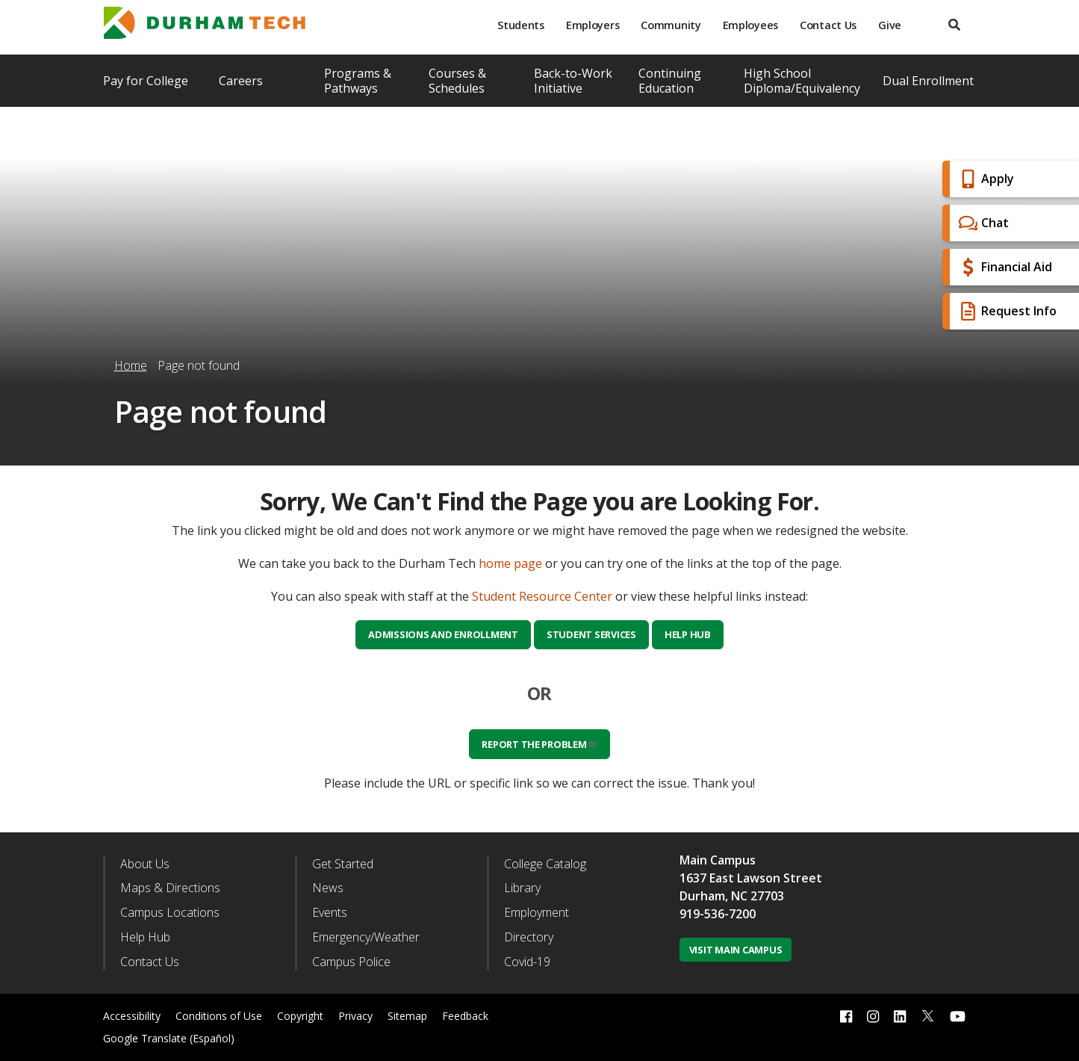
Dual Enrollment (928, 80)
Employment (536, 912)
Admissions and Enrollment (443, 634)
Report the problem (539, 744)
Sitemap (407, 1016)
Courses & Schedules (457, 80)
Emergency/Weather (366, 937)
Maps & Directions (170, 887)
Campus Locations (170, 912)
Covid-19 (527, 961)
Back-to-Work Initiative (573, 80)
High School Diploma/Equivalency (802, 80)
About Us (145, 864)
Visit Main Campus (736, 949)
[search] (954, 25)
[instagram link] (872, 1016)
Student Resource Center (542, 596)
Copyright (300, 1016)
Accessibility (132, 1016)
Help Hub (688, 634)
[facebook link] (846, 1016)
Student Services (591, 634)
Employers (592, 25)
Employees (750, 25)
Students (520, 25)
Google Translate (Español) (168, 1038)
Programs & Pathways (357, 80)
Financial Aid (1003, 267)
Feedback (465, 1016)
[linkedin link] (899, 1016)
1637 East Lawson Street (751, 878)
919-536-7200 (718, 914)
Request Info (1006, 311)
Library (522, 887)
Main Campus (718, 860)
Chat (982, 223)
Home (130, 365)
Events (329, 912)
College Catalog (545, 864)
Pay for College (145, 80)
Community (670, 25)
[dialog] (1034, 1016)
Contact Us (828, 25)
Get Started (342, 864)
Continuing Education (669, 80)
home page (510, 563)
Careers (241, 80)
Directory (528, 937)
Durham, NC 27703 (732, 896)
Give (889, 25)
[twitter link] (928, 1014)
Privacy (355, 1016)
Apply (984, 179)
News (327, 887)
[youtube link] (957, 1016)
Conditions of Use (218, 1016)
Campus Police (351, 961)
